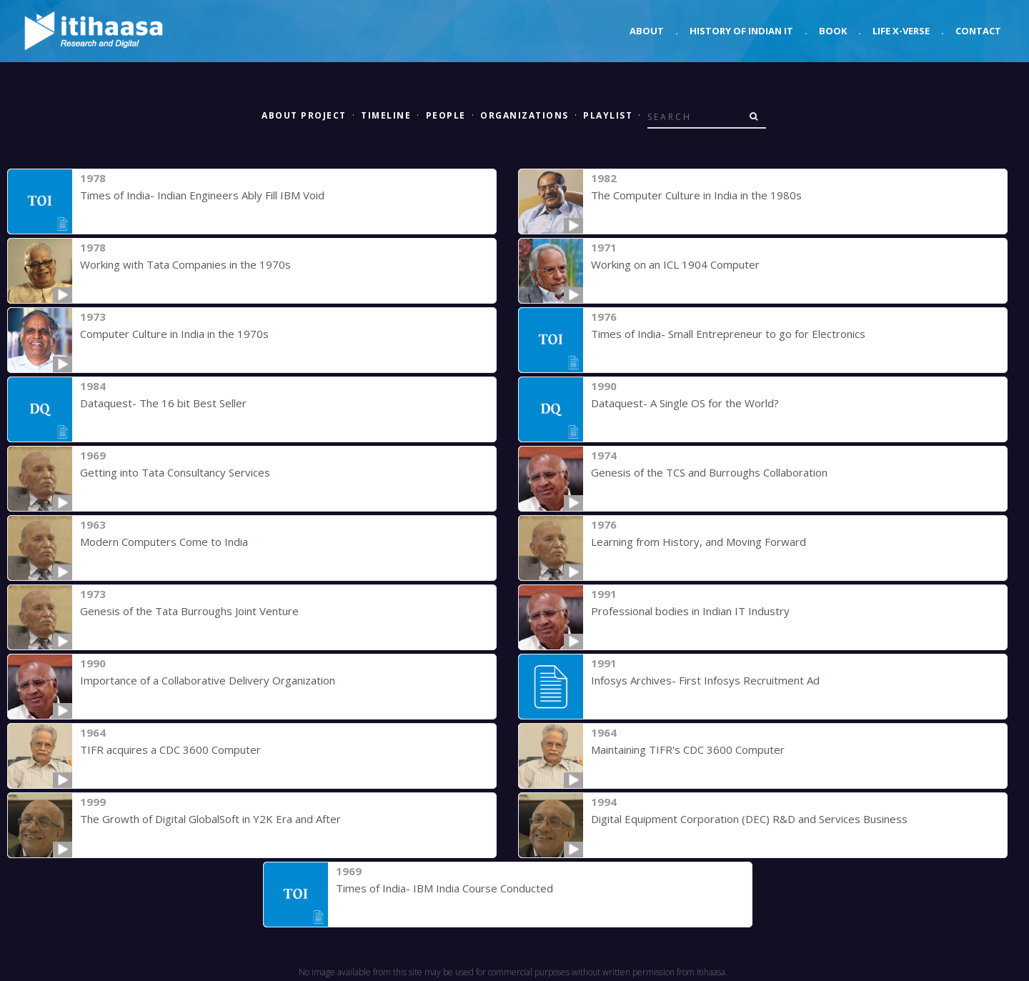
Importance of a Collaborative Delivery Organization (207, 680)
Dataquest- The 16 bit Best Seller (163, 403)
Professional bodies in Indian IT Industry (690, 611)
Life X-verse (901, 30)
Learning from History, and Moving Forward (698, 541)
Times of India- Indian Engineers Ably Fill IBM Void (202, 195)
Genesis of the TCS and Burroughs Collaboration (709, 472)
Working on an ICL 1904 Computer (675, 264)
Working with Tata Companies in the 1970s (185, 264)
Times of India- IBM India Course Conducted (444, 888)
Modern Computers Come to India (164, 541)
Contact (978, 30)
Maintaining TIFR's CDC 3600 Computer (688, 749)
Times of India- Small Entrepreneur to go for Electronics (728, 334)
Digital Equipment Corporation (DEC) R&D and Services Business (749, 819)
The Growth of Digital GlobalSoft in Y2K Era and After (210, 819)
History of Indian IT (741, 30)
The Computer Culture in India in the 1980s (696, 195)
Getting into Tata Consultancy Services (175, 472)
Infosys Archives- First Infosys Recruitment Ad (705, 680)
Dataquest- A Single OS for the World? (685, 403)
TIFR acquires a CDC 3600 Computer (170, 749)
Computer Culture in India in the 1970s (174, 334)
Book (833, 30)
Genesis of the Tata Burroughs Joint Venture (189, 611)
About (647, 30)
